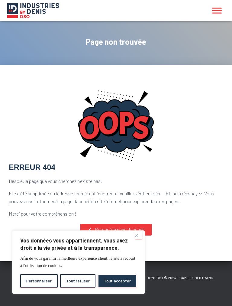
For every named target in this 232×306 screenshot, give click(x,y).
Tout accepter (117, 280)
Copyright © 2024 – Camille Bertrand (178, 277)
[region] (78, 262)
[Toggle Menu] (217, 10)
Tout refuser (78, 280)
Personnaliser (39, 280)
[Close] (138, 235)
